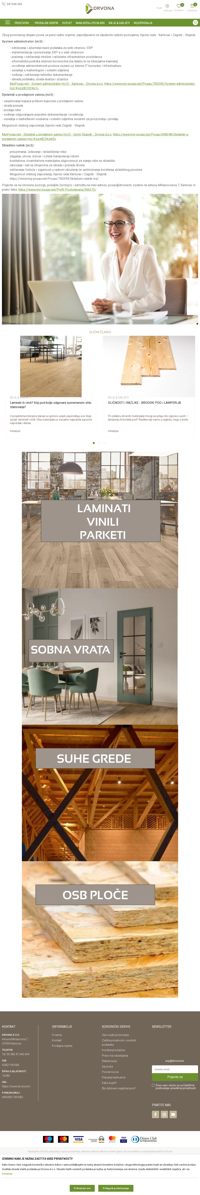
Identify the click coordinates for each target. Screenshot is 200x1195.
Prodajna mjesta (62, 1072)
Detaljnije (15, 457)
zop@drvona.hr (174, 1087)
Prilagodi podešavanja (116, 1188)
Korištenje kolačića (113, 1076)
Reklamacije (109, 1087)
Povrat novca (110, 1098)
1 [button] (94, 470)
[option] (100, 30)
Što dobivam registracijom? (119, 1114)
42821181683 (10, 1091)
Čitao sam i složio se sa (176, 1113)
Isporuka (107, 1093)
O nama (57, 1061)
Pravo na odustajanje (115, 1082)
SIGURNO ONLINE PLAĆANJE (99, 30)
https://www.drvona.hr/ (16, 1112)
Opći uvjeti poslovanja (115, 1061)
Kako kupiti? (109, 1109)
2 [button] (100, 470)
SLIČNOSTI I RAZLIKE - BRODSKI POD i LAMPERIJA (144, 429)
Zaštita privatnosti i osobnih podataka (119, 1069)
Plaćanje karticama (113, 1104)
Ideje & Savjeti (10, 38)
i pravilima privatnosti (183, 1114)
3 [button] (105, 470)
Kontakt (57, 1066)
